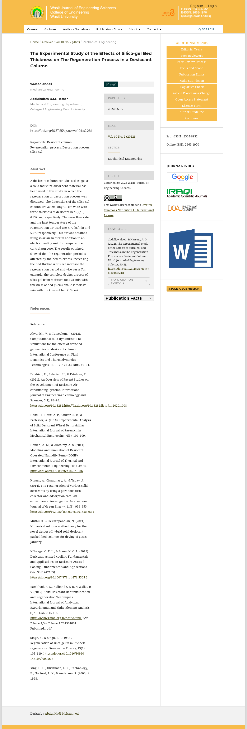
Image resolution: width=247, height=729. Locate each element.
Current (32, 29)
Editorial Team (191, 49)
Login (212, 6)
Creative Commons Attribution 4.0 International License (129, 210)
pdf (112, 84)
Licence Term (191, 106)
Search (206, 29)
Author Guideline (192, 112)
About (133, 29)
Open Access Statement (191, 99)
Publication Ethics (109, 29)
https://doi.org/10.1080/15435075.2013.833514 (62, 512)
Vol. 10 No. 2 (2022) (68, 42)
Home (34, 42)
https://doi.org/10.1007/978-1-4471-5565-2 (59, 577)
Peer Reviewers (192, 56)
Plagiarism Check (192, 87)
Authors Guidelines (76, 29)
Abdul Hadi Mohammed (62, 713)
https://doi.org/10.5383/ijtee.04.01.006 (56, 471)
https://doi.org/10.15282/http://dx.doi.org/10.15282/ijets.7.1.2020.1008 (78, 405)
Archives (50, 29)
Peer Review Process (191, 62)
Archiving (192, 118)
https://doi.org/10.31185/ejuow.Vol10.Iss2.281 (61, 131)
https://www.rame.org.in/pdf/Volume (56, 618)
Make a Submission (184, 288)
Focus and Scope (191, 68)
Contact (153, 29)
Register (196, 6)
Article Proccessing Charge (191, 93)
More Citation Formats (122, 281)
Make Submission (192, 81)
